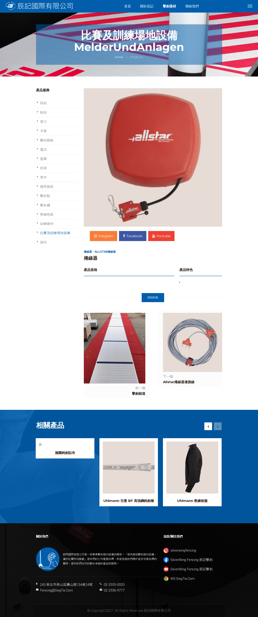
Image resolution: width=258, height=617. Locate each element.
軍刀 (43, 122)
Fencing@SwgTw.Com (56, 590)
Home (119, 57)
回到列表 (153, 297)
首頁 (127, 6)
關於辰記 (147, 6)
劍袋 (43, 168)
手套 (43, 131)
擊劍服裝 (46, 140)
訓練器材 (46, 224)
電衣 (43, 150)
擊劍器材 (169, 6)
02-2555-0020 (114, 585)
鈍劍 (43, 103)
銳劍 (43, 113)
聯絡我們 (192, 6)
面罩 (43, 159)
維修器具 (46, 187)
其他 (43, 242)
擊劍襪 (45, 205)
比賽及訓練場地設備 (55, 233)
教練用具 (46, 215)
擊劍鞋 (45, 196)
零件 (43, 177)
